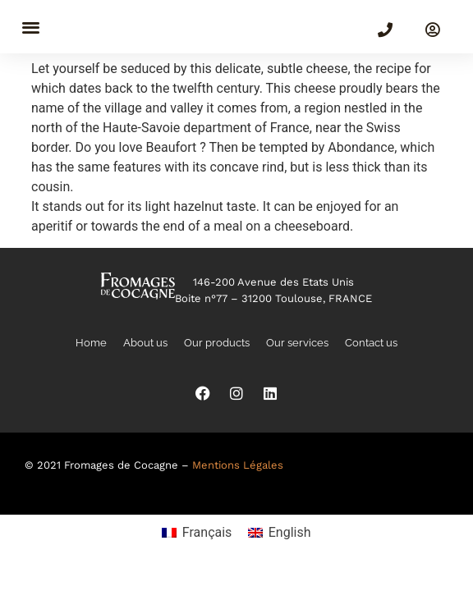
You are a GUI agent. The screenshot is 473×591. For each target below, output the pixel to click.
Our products (217, 343)
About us (145, 343)
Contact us (371, 343)
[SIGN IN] (432, 29)
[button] (30, 26)
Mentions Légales (237, 465)
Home (91, 343)
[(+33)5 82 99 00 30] (385, 29)
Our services (297, 343)
